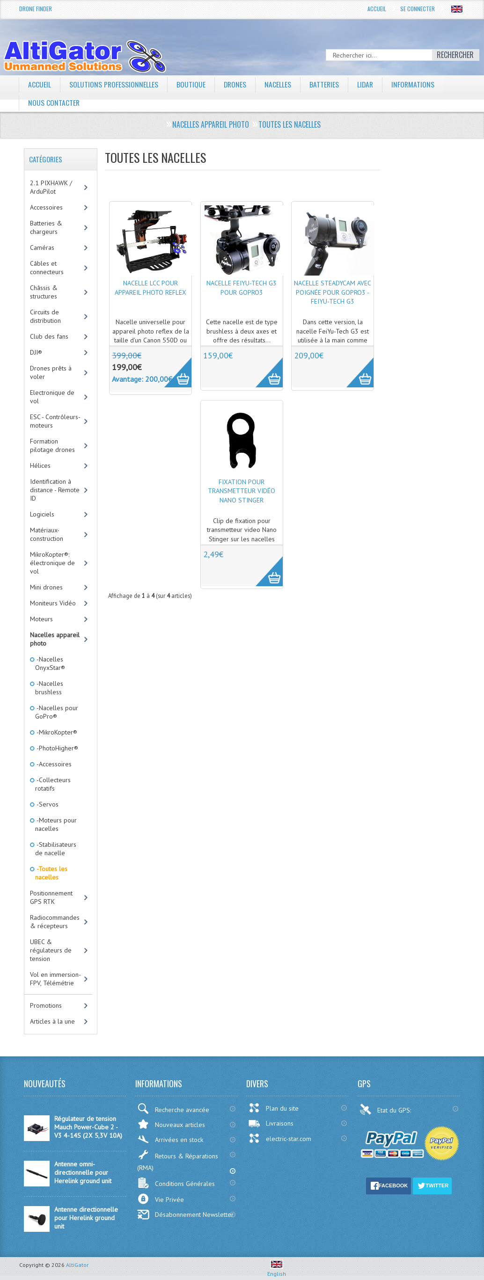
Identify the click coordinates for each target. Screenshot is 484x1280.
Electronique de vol (52, 396)
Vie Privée (160, 1199)
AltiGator (77, 1264)
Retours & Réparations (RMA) (177, 1160)
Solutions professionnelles (114, 84)
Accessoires (46, 207)
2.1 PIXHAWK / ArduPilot (51, 187)
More (172, 367)
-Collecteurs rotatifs (53, 784)
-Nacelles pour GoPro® (56, 712)
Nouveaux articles (171, 1124)
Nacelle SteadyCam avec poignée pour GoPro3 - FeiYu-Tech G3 (332, 292)
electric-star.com (279, 1138)
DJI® (36, 352)
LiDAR (367, 84)
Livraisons (270, 1123)
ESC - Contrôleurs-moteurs (55, 421)
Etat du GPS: (386, 1109)
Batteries (326, 84)
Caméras (42, 247)
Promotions (46, 1005)
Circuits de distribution (45, 316)
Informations (416, 84)
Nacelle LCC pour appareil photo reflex (150, 288)
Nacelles (279, 84)
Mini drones (46, 587)
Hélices (40, 465)
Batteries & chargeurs (46, 227)
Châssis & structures (44, 292)
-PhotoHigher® (56, 748)
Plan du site (273, 1107)
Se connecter (417, 9)
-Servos (47, 804)
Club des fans (49, 336)
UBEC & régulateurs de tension (51, 950)
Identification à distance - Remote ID (55, 489)
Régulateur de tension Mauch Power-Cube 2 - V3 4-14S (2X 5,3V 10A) (88, 1127)
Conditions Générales (176, 1183)
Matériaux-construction (46, 534)
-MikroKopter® (56, 732)
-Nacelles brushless (49, 687)
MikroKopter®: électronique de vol (52, 562)
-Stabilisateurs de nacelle (55, 848)
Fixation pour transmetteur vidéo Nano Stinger (241, 491)
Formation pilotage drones (52, 445)
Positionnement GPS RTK (51, 897)
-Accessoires (53, 764)
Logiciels (42, 514)
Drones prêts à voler (51, 372)
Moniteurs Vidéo (53, 603)
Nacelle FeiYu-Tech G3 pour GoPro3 (241, 288)
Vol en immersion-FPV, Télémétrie (55, 978)
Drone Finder (35, 9)
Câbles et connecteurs (47, 267)
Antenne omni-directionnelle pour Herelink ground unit (82, 1172)
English (276, 1270)
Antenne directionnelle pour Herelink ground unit (86, 1217)
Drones (236, 84)
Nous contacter (54, 102)
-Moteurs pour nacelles (56, 824)
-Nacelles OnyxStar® (50, 663)
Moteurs (41, 619)
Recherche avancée (173, 1108)
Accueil (376, 9)
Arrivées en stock (170, 1139)
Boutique (191, 84)
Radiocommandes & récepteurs (55, 921)
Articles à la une (52, 1021)
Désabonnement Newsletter (185, 1214)
